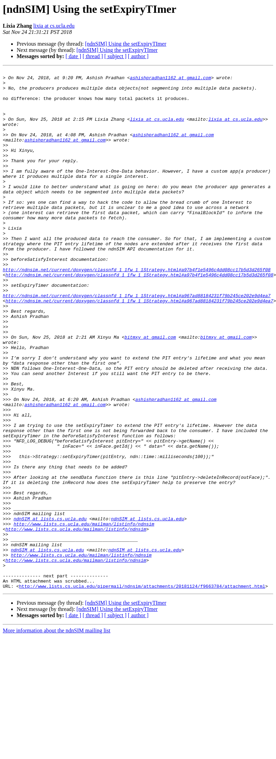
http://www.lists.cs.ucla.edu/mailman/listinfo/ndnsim (84, 615)
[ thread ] (93, 56)
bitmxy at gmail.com (150, 391)
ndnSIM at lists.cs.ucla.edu (50, 609)
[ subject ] (115, 56)
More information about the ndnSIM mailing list (56, 734)
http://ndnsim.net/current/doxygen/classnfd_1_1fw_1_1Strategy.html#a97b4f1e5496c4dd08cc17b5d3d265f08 (136, 310)
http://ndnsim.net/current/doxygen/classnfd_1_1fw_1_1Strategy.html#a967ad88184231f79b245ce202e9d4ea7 (136, 341)
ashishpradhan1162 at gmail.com (170, 79)
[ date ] (73, 56)
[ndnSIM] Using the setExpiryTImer (125, 44)
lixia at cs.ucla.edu (54, 26)
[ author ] (138, 56)
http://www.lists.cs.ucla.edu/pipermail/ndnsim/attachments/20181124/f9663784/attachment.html (142, 690)
